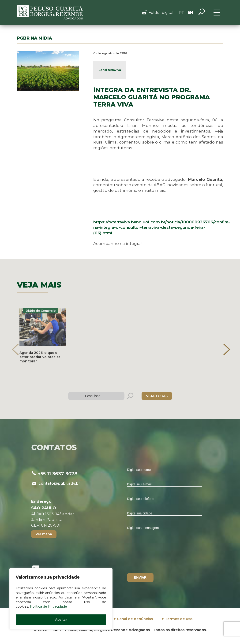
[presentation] (15, 349)
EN (190, 12)
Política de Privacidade (48, 606)
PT (181, 12)
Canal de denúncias (135, 619)
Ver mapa (44, 534)
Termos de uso (178, 619)
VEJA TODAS (157, 396)
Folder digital (161, 12)
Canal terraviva (109, 70)
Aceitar (61, 619)
